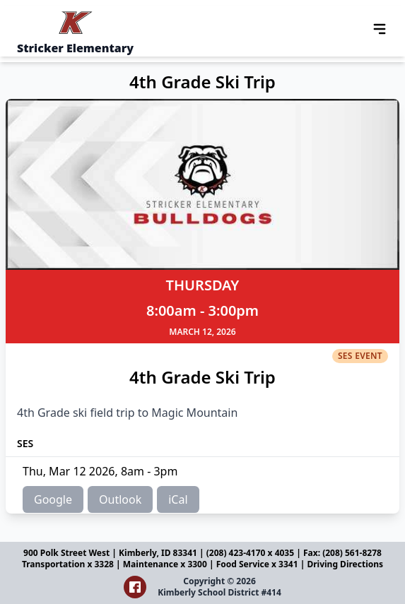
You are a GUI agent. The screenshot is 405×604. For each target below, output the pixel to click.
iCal (177, 499)
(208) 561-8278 (352, 553)
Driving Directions (345, 564)
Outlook (120, 499)
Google (53, 499)
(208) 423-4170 (237, 553)
